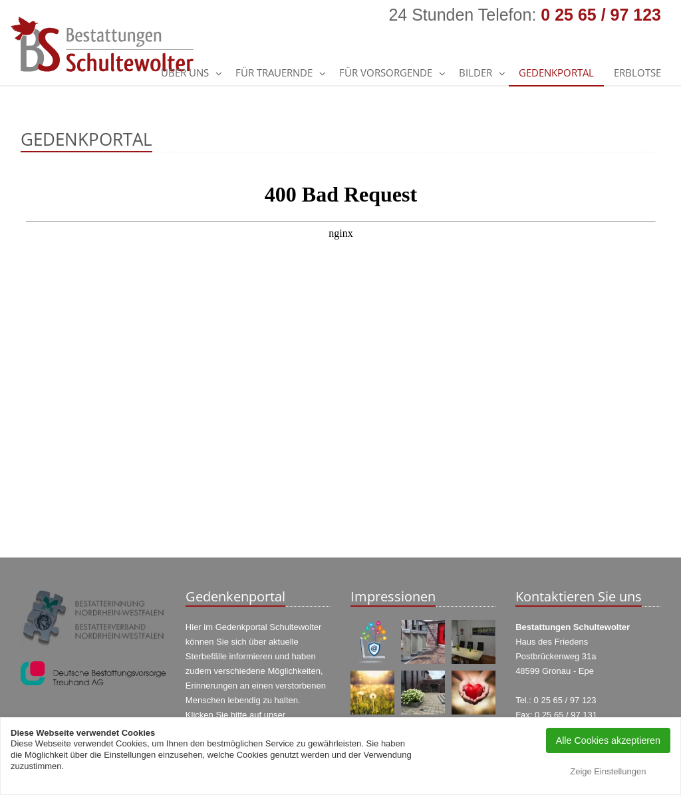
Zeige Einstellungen (608, 771)
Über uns (185, 72)
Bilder (475, 72)
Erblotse (637, 72)
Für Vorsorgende (385, 72)
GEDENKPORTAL (556, 72)
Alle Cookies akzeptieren (608, 740)
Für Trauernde (274, 72)
